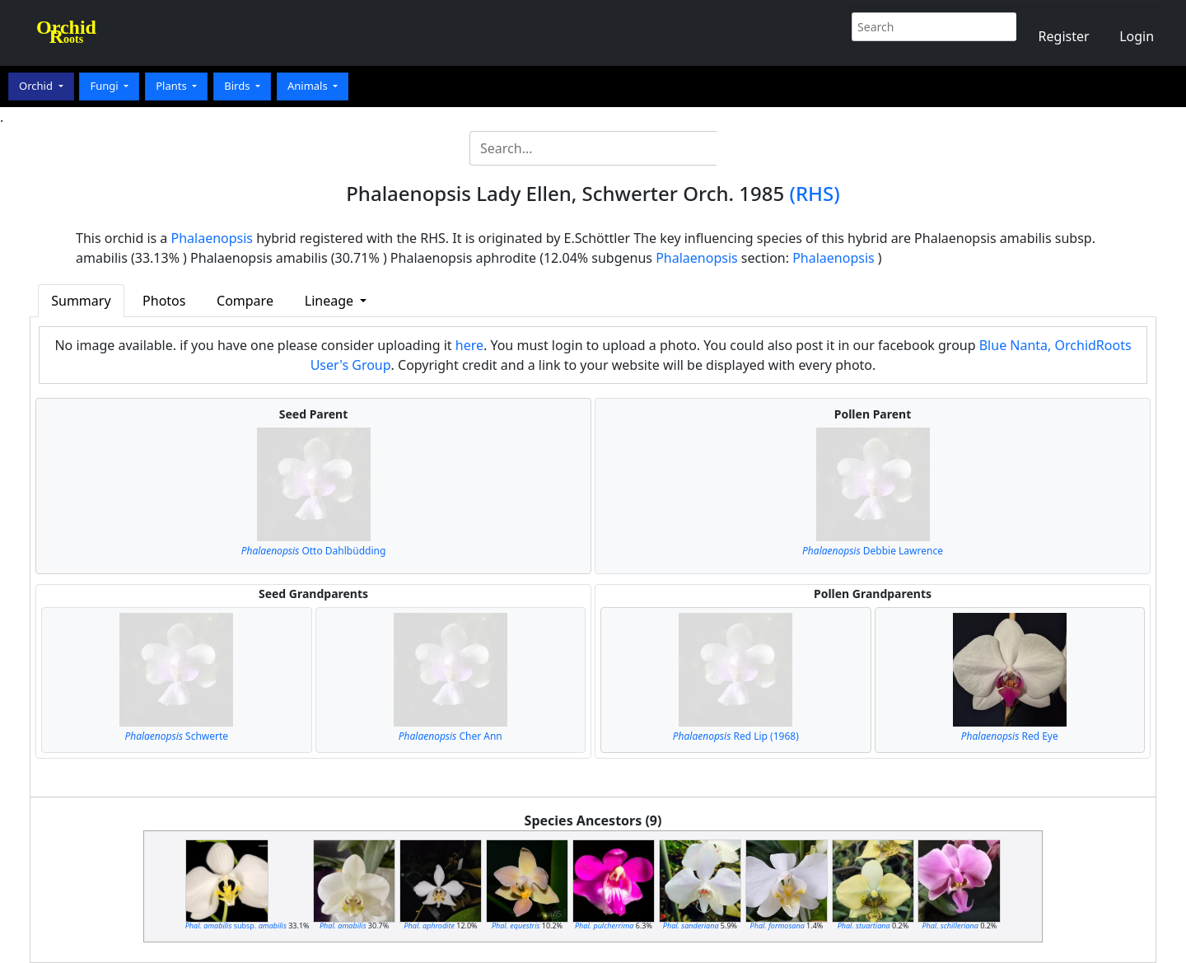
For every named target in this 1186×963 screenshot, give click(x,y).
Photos (163, 301)
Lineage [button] (331, 301)
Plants (172, 85)
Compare (245, 301)
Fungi (105, 85)
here (469, 345)
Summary (80, 301)
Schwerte (176, 736)
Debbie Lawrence (872, 551)
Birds (238, 85)
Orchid (37, 85)
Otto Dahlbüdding (313, 551)
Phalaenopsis (212, 238)
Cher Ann (450, 736)
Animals (308, 85)
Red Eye (1009, 736)
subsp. (236, 925)
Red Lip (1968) (736, 736)
